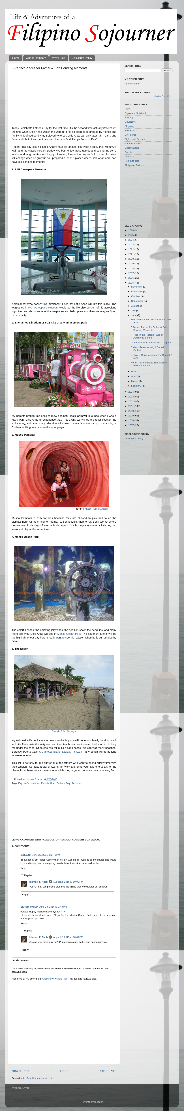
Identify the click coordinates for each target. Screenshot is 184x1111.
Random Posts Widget (164, 96)
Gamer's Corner (133, 143)
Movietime (130, 121)
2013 (131, 396)
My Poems (130, 134)
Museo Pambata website (96, 509)
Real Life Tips (132, 160)
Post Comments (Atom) (39, 1078)
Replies (28, 875)
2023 (131, 244)
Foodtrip (129, 117)
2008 (131, 420)
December (137, 286)
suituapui (25, 855)
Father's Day (63, 783)
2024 (131, 240)
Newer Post (20, 1071)
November (137, 291)
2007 (131, 425)
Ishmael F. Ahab (38, 881)
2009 (131, 415)
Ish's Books (131, 130)
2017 (131, 273)
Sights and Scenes (135, 139)
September (137, 301)
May (133, 371)
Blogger (98, 1102)
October (136, 296)
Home (16, 57)
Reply (23, 868)
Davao (66, 751)
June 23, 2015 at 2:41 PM (46, 855)
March (135, 381)
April (134, 376)
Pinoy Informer (132, 83)
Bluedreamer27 (29, 906)
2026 (131, 230)
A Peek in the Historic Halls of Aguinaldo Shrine (147, 336)
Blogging (129, 126)
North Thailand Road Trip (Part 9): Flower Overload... (149, 364)
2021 (131, 254)
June (134, 315)
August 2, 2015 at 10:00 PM (68, 881)
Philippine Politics (134, 165)
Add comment (21, 960)
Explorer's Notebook (135, 113)
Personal (76, 783)
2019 (131, 263)
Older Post (108, 1071)
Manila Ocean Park (69, 633)
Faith (127, 109)
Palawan (77, 751)
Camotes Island (51, 751)
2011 (131, 406)
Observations (132, 147)
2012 (131, 401)
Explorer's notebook (29, 783)
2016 (131, 277)
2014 (131, 391)
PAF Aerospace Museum (43, 307)
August (135, 306)
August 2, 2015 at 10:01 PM (68, 937)
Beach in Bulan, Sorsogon (64, 731)
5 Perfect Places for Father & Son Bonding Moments (149, 328)
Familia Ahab (48, 783)
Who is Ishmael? (36, 57)
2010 (131, 411)
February (136, 385)
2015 (131, 282)
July (133, 310)
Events (128, 152)
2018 (131, 268)
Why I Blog (58, 57)
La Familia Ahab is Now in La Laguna (151, 342)
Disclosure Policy (81, 57)
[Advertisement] (64, 99)
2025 (131, 235)
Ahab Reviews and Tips (54, 978)
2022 (131, 249)
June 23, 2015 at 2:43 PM (53, 906)
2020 (131, 258)
